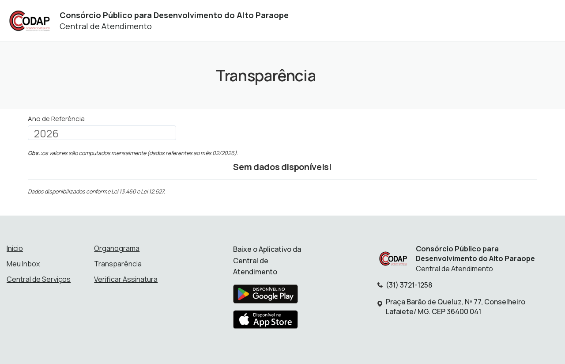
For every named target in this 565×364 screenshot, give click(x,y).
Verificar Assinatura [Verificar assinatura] (126, 279)
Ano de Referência (56, 118)
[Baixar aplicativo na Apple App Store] (265, 322)
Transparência (118, 263)
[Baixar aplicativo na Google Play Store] (265, 296)
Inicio (15, 248)
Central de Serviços (39, 279)
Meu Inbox (23, 263)
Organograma (116, 248)
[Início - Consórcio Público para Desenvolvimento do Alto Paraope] (29, 21)
